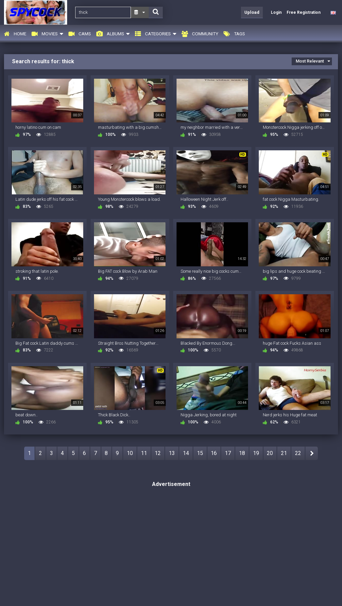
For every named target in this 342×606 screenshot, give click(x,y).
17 (228, 453)
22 (298, 453)
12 (158, 453)
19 (256, 453)
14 (186, 453)
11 (144, 453)
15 (200, 453)
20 (270, 453)
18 (242, 453)
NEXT (311, 453)
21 (284, 453)
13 (172, 453)
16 (214, 453)
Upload (251, 12)
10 (130, 453)
